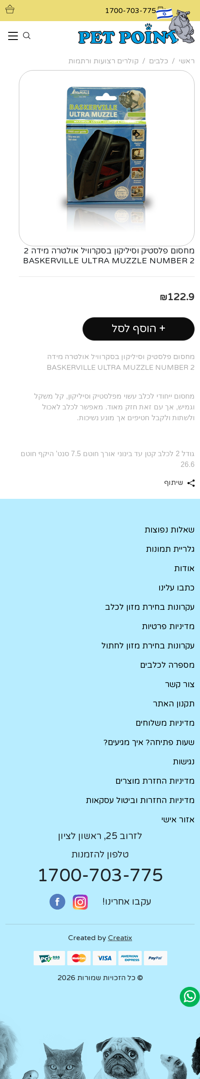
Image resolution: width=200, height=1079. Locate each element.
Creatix (120, 937)
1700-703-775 (100, 875)
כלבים (158, 61)
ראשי (186, 61)
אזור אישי (178, 820)
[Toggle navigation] (13, 36)
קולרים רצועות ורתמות (103, 61)
